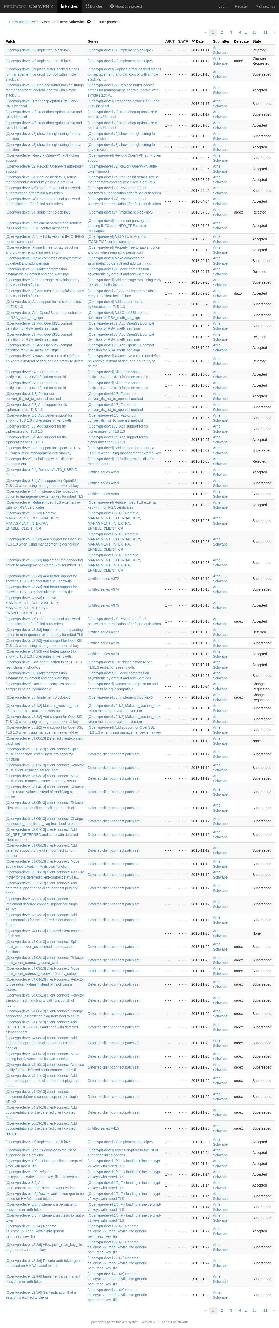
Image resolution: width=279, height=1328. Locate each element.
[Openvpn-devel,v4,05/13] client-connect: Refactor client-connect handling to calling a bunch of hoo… (45, 1000)
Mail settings (265, 6)
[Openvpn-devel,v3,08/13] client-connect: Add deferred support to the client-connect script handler (41, 850)
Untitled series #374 (103, 589)
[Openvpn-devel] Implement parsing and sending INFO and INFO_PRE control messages (119, 226)
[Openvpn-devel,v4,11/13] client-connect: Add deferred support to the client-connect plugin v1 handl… (42, 1081)
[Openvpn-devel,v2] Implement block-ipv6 (38, 50)
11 (266, 32)
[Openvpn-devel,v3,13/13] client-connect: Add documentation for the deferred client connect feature (41, 920)
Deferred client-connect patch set (114, 754)
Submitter (221, 41)
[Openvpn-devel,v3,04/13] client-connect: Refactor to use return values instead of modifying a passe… (45, 792)
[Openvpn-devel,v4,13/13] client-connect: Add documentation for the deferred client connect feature (41, 1112)
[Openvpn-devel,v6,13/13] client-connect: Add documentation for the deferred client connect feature (41, 1128)
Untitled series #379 (103, 654)
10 (255, 32)
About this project (126, 6)
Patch (10, 41)
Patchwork (14, 6)
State (256, 41)
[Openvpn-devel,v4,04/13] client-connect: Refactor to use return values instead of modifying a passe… (45, 984)
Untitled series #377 (103, 632)
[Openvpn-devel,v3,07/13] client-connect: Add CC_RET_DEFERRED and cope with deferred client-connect (42, 834)
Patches (69, 6)
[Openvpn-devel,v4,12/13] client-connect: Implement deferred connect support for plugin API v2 (42, 1096)
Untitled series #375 (103, 605)
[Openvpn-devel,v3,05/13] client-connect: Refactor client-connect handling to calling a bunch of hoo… (45, 808)
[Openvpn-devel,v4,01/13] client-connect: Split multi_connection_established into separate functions (42, 947)
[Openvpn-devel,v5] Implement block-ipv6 (38, 697)
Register (241, 6)
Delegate (241, 41)
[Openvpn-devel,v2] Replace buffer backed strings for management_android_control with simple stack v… (45, 90)
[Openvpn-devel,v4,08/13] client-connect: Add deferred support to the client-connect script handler (41, 1043)
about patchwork (176, 1322)
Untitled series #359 (103, 472)
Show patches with (24, 22)
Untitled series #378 (103, 643)
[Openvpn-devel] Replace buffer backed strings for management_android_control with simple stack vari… (42, 74)
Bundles (94, 6)
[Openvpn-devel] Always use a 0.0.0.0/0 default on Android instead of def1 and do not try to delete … (45, 361)
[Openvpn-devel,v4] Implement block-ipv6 (38, 212)
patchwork (98, 1322)
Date (200, 41)
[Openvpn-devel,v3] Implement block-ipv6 (38, 61)
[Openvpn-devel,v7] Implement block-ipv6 (38, 1142)
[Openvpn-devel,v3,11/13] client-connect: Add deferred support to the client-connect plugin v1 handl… (42, 888)
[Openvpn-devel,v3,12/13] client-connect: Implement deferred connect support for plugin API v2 (42, 904)
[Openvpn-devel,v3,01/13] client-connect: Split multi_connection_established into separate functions (42, 754)
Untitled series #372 (103, 579)
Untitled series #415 (103, 1128)
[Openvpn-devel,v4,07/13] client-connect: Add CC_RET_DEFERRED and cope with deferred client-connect (42, 1027)
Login (223, 6)
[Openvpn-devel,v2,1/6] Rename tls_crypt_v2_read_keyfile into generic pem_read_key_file (35, 1231)
